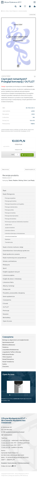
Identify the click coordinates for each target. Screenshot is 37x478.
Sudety (4, 364)
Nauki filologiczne (13, 11)
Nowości (5, 314)
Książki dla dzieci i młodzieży (12, 279)
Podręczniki (6, 289)
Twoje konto (4, 475)
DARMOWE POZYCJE (19, 398)
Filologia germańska (10, 201)
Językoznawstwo (10, 227)
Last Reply (31, 180)
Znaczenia (5, 366)
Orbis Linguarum (7, 357)
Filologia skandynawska (11, 216)
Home (3, 11)
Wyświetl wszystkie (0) (30, 169)
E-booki (5, 303)
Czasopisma (7, 300)
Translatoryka (9, 242)
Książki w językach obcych (11, 272)
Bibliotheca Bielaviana (8, 345)
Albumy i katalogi (8, 286)
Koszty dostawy (12, 463)
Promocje (6, 310)
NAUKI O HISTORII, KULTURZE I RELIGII (18, 129)
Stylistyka (7, 239)
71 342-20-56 (5, 440)
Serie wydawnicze (9, 296)
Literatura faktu (8, 282)
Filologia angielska (10, 198)
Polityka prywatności (23, 463)
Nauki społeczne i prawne (11, 254)
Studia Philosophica (8, 359)
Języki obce (8, 224)
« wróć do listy (32, 14)
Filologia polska (9, 210)
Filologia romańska (10, 213)
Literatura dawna (10, 230)
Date (25, 180)
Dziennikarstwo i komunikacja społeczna (16, 251)
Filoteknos (5, 347)
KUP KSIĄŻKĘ (27, 155)
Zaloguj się (30, 6)
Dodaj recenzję (5, 169)
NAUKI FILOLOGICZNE (15, 131)
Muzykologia (23, 131)
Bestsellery (6, 317)
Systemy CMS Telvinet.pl (21, 475)
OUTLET (28, 131)
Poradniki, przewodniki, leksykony (14, 293)
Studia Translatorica (8, 362)
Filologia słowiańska (10, 219)
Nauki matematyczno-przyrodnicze (14, 258)
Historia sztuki (31, 129)
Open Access (7, 321)
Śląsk (4, 190)
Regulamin (4, 463)
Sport (5, 268)
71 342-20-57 (5, 443)
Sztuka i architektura (10, 261)
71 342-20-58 (5, 447)
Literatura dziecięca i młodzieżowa (15, 233)
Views (10, 180)
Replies (15, 180)
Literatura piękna (8, 275)
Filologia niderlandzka (11, 207)
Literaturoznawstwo (23, 11)
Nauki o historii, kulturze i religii (13, 247)
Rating (21, 180)
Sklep (7, 11)
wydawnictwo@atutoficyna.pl (15, 432)
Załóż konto (35, 6)
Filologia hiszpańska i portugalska (14, 204)
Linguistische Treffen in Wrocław (11, 352)
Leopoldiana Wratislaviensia (10, 349)
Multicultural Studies (8, 354)
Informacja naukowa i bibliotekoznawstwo (16, 222)
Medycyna (6, 265)
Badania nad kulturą (5, 131)
